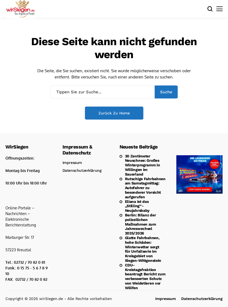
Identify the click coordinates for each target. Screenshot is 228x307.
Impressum (72, 162)
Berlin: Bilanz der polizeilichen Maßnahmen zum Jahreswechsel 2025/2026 (140, 224)
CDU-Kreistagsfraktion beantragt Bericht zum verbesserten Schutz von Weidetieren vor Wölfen (145, 276)
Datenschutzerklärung (82, 170)
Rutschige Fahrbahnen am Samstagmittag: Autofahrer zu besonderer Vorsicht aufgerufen (145, 188)
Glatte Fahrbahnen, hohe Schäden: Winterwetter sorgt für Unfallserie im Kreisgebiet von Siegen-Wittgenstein (143, 249)
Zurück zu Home (114, 113)
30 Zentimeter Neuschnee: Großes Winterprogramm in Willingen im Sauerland (142, 165)
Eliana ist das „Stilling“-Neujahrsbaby (137, 206)
